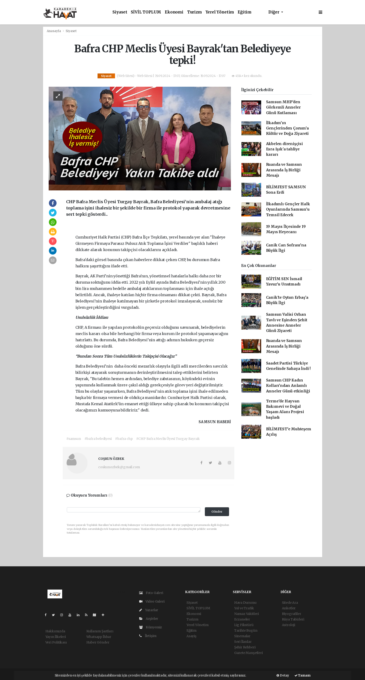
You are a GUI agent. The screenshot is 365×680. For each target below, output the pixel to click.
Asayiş (191, 636)
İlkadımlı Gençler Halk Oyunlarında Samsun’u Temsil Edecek (288, 209)
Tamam (302, 675)
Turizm (194, 12)
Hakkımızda (55, 631)
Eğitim (244, 12)
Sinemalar (242, 636)
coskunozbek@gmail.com (119, 467)
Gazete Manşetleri (248, 653)
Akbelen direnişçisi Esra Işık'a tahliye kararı (284, 149)
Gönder (217, 511)
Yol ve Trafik (244, 608)
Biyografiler (291, 614)
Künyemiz (150, 627)
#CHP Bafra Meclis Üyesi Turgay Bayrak (168, 439)
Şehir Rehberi (245, 647)
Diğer (274, 12)
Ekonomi (174, 12)
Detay (283, 675)
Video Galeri (151, 601)
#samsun (73, 439)
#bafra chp (123, 439)
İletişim (147, 636)
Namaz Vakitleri (246, 614)
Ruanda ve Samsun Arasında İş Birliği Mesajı (284, 170)
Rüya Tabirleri (293, 619)
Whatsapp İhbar (98, 637)
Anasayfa (54, 31)
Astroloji (288, 625)
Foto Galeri (151, 593)
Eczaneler (242, 619)
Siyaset (119, 12)
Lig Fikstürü (243, 625)
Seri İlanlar (243, 642)
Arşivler (148, 619)
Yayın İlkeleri (55, 637)
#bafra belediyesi (98, 439)
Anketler (289, 608)
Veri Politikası (56, 642)
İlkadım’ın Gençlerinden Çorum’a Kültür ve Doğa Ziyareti (287, 128)
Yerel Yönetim (220, 12)
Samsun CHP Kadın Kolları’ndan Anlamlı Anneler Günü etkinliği (288, 385)
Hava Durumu (245, 602)
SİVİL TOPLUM (146, 12)
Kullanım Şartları (99, 631)
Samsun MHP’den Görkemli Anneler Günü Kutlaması (283, 107)
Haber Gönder (97, 642)
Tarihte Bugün (245, 630)
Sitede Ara (290, 602)
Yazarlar (148, 610)
